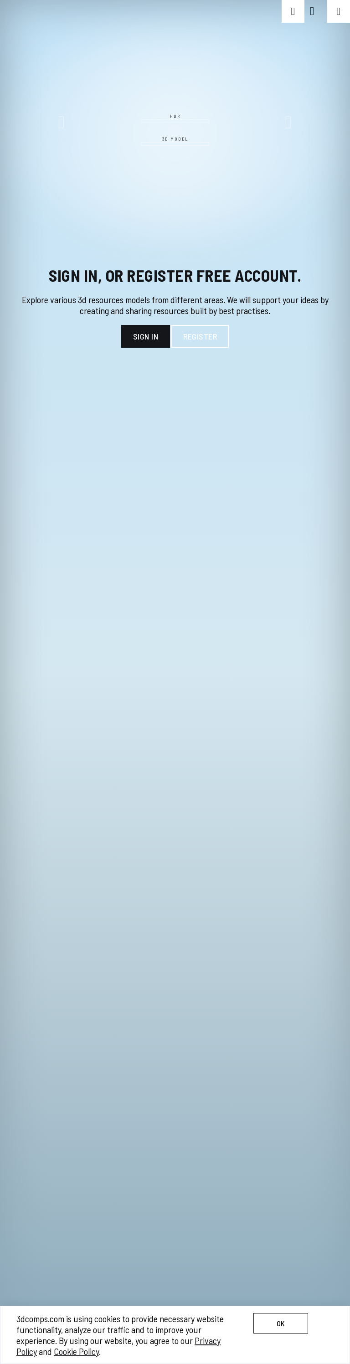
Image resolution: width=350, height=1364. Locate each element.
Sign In (146, 336)
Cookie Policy (76, 1351)
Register (200, 336)
